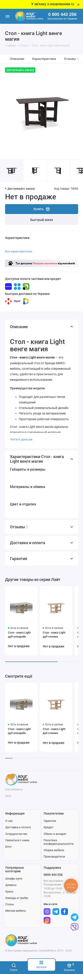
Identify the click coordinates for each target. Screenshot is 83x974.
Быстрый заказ (41, 220)
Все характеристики (18, 251)
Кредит (48, 827)
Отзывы (71, 59)
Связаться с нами (17, 840)
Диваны (10, 885)
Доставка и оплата (18, 827)
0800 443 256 (53, 874)
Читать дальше (21, 439)
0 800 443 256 (62, 14)
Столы (9, 904)
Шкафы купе (13, 878)
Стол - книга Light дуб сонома (54, 634)
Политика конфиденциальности (59, 842)
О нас (9, 820)
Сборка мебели (54, 850)
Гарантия (50, 820)
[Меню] (7, 16)
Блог (8, 846)
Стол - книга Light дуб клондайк (19, 634)
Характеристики (44, 59)
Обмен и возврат (55, 833)
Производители (54, 856)
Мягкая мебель (15, 910)
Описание (17, 59)
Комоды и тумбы (16, 898)
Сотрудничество (16, 833)
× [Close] (78, 4)
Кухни (9, 891)
